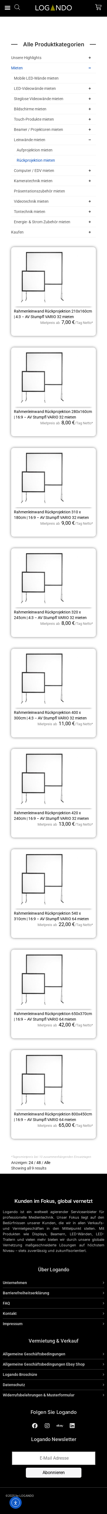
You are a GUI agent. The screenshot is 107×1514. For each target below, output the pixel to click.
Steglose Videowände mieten (53, 99)
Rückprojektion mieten (36, 160)
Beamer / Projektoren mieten (53, 129)
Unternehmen (15, 1282)
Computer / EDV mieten (53, 170)
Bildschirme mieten (53, 109)
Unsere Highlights (52, 57)
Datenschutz (14, 1385)
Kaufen (52, 232)
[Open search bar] (17, 7)
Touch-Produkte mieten (53, 119)
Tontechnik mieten (53, 211)
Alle (47, 1162)
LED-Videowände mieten (53, 88)
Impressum (13, 1324)
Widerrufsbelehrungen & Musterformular (38, 1395)
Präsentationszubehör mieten (39, 191)
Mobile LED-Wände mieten (36, 78)
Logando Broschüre (20, 1374)
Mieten (52, 68)
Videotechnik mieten (53, 201)
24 (31, 1162)
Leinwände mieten (53, 140)
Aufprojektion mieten (35, 150)
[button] (7, 7)
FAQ (6, 1303)
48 (38, 1162)
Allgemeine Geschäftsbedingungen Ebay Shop (44, 1364)
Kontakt (10, 1313)
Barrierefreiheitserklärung (26, 1293)
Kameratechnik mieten (53, 181)
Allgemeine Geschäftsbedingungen (34, 1354)
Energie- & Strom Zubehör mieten (53, 222)
